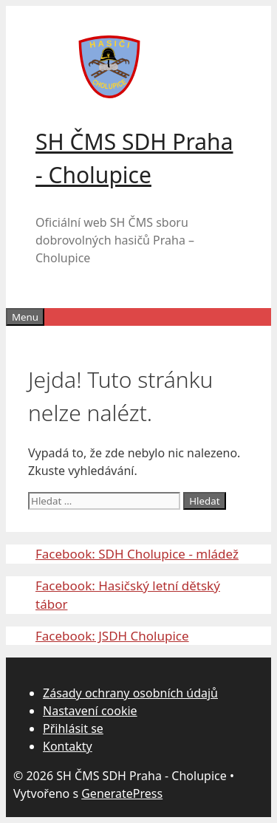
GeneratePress (122, 793)
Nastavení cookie (90, 711)
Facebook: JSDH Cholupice (112, 635)
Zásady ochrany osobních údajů (130, 693)
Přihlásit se (73, 728)
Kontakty (67, 746)
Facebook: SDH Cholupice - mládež (137, 553)
